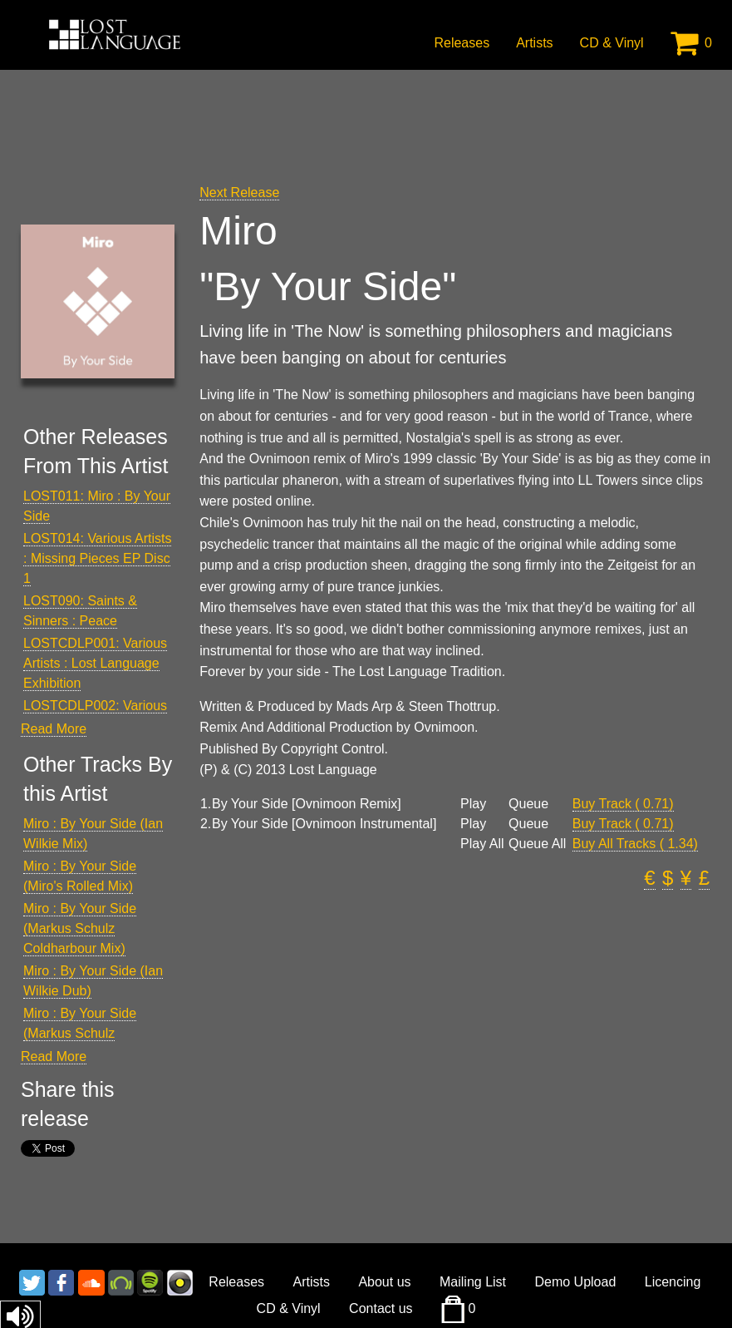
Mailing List (473, 1282)
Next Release (239, 192)
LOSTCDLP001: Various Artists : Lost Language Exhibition (95, 663)
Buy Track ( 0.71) (623, 804)
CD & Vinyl (612, 43)
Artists (534, 43)
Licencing (673, 1282)
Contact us (380, 1308)
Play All (482, 844)
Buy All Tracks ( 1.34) (635, 844)
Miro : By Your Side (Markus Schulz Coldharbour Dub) (79, 1033)
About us (384, 1282)
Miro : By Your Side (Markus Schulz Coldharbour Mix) (79, 928)
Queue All (537, 844)
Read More (53, 729)
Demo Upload (575, 1282)
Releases (461, 43)
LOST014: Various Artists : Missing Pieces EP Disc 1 (97, 558)
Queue (528, 804)
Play (473, 804)
